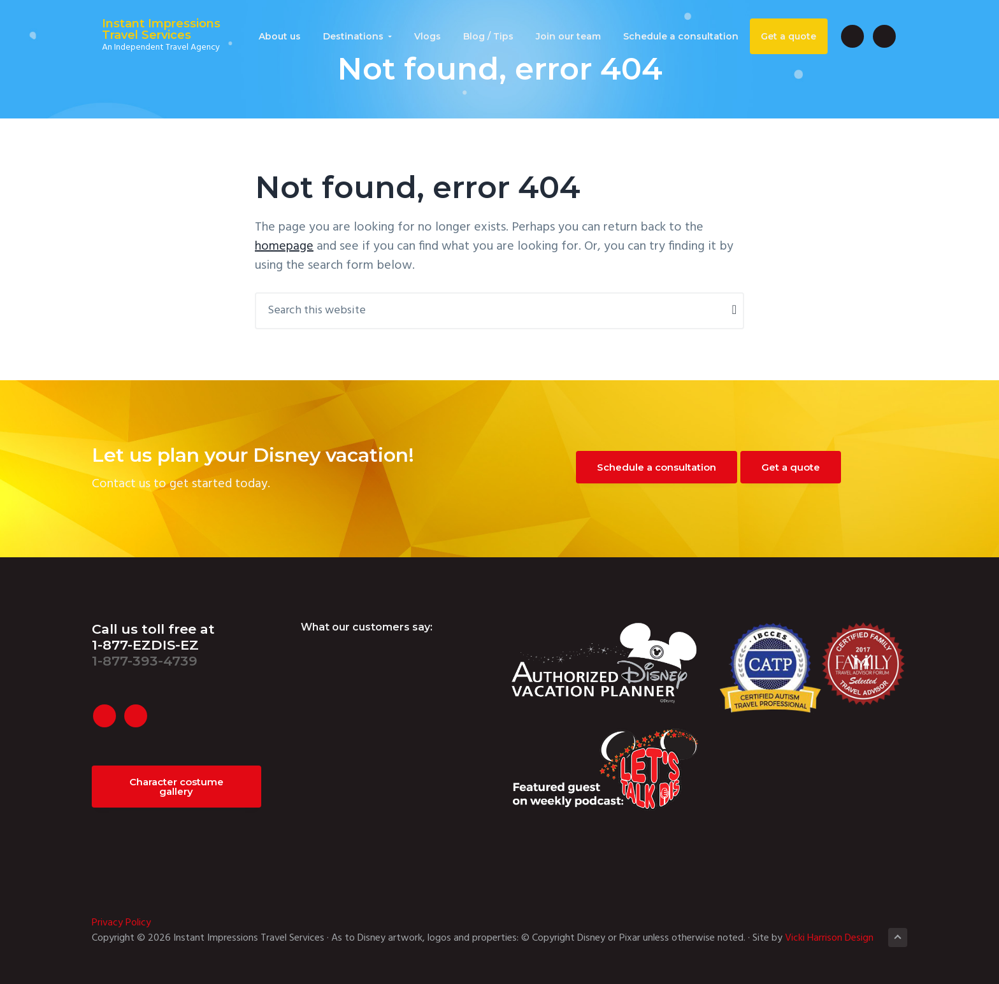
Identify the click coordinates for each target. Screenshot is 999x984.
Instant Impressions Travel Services (151, 30)
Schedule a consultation (656, 467)
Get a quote (790, 467)
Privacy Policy (121, 923)
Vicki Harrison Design (829, 938)
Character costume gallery (176, 786)
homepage (284, 246)
